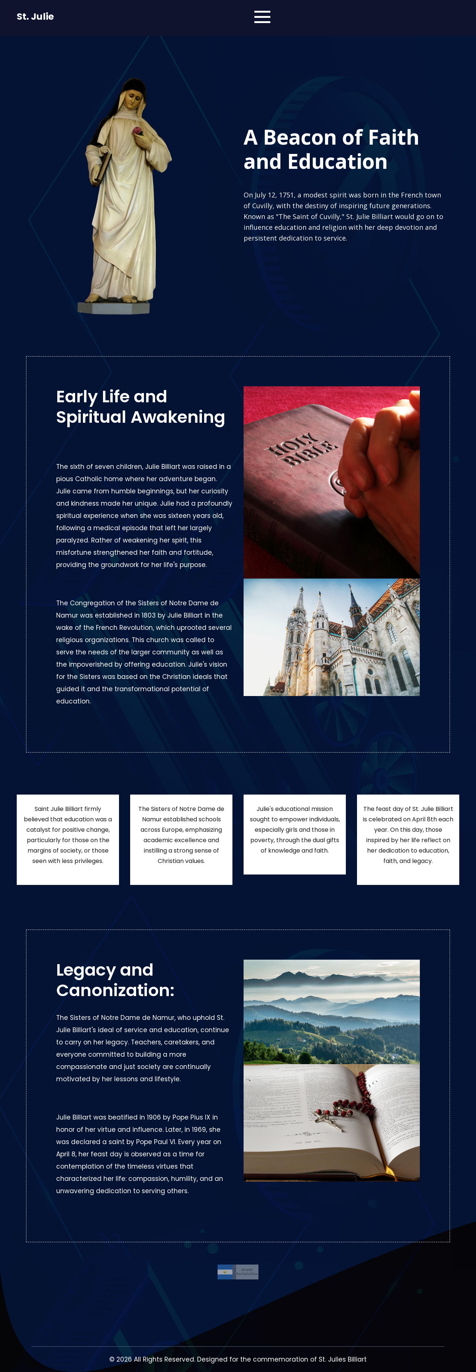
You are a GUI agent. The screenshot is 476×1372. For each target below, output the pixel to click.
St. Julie (35, 16)
